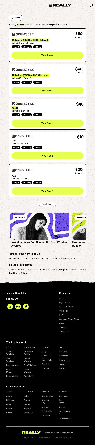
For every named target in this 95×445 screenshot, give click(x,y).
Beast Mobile (12, 365)
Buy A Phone (64, 302)
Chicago (10, 412)
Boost (42, 269)
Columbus (28, 392)
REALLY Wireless (66, 306)
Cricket (51, 269)
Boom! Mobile (9, 370)
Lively (44, 351)
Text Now (13, 273)
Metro (73, 269)
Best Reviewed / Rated (47, 258)
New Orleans (47, 396)
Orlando (45, 407)
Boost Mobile (29, 347)
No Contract (14, 258)
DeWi (61, 315)
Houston (27, 408)
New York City (46, 401)
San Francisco (63, 401)
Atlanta (9, 392)
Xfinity (24, 273)
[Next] (82, 230)
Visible (62, 368)
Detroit (27, 404)
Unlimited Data (68, 258)
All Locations (64, 418)
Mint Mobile (47, 360)
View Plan (47, 55)
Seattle (62, 407)
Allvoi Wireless (10, 359)
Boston (9, 408)
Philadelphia (47, 411)
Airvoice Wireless (10, 352)
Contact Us (64, 331)
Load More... (47, 204)
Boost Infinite (12, 376)
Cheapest (28, 258)
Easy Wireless (30, 365)
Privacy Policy (44, 437)
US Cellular (64, 351)
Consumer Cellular (28, 352)
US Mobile (63, 355)
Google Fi (63, 269)
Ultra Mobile (64, 360)
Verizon (21, 269)
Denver (27, 400)
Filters (16, 17)
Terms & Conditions (63, 437)
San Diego (63, 396)
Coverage (63, 311)
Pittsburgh (46, 415)
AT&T (11, 269)
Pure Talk (46, 364)
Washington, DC (64, 412)
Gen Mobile (29, 376)
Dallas (26, 396)
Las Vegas (28, 412)
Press (61, 323)
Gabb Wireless (27, 370)
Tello (61, 347)
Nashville (45, 392)
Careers (62, 327)
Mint (82, 269)
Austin (9, 396)
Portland (62, 392)
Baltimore (10, 400)
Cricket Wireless (27, 359)
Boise (8, 404)
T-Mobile (32, 269)
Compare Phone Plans (69, 319)
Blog (61, 298)
